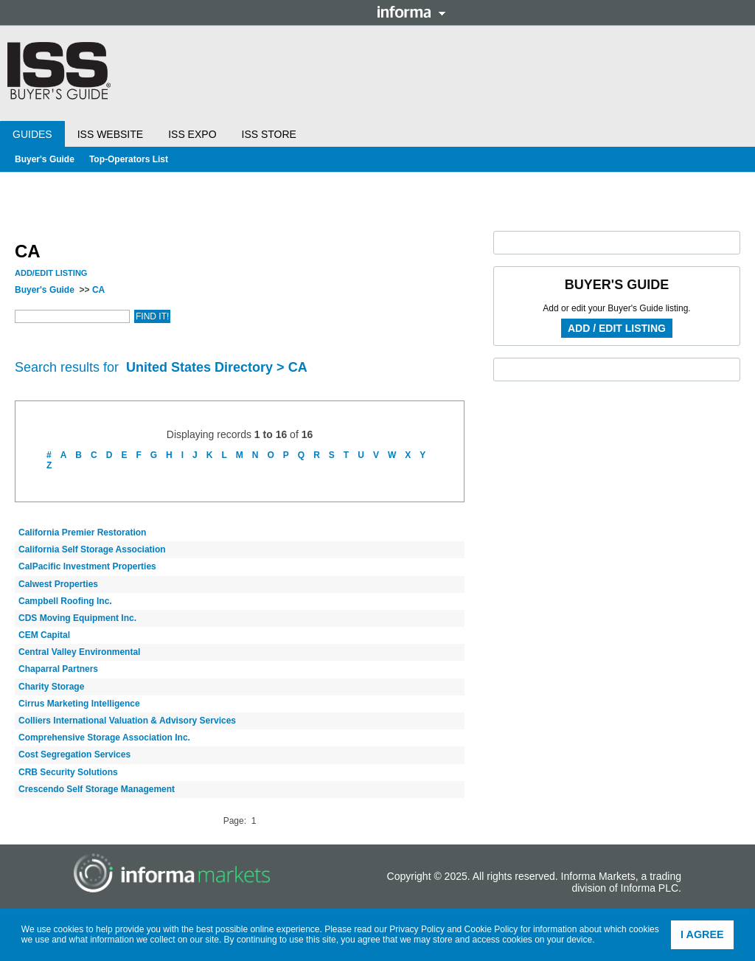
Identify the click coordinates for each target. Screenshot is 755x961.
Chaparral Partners (58, 669)
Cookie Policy (491, 929)
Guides (32, 134)
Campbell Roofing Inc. (65, 601)
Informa (411, 12)
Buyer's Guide (44, 159)
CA (98, 290)
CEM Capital (44, 635)
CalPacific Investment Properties (87, 566)
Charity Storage (51, 686)
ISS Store (269, 134)
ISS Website (110, 134)
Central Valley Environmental (79, 652)
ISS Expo (192, 134)
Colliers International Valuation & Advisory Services (127, 720)
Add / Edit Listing (617, 328)
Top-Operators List (128, 159)
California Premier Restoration (82, 532)
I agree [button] (702, 934)
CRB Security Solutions (68, 772)
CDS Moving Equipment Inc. (77, 618)
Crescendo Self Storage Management (96, 789)
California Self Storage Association (92, 549)
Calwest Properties (58, 584)
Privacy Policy (417, 929)
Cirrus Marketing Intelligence (79, 703)
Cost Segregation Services (74, 754)
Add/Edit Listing (51, 272)
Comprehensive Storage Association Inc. (104, 737)
